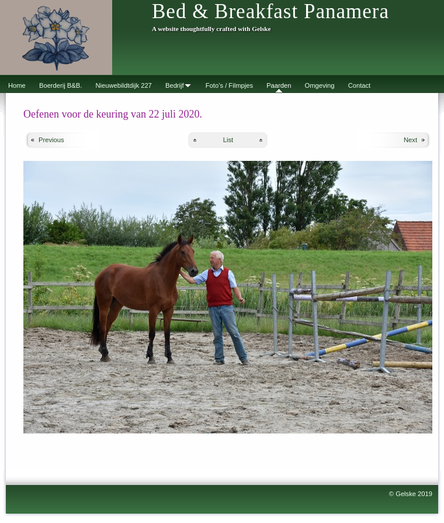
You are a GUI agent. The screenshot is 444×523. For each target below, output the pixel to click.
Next (410, 139)
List (228, 139)
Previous (51, 139)
